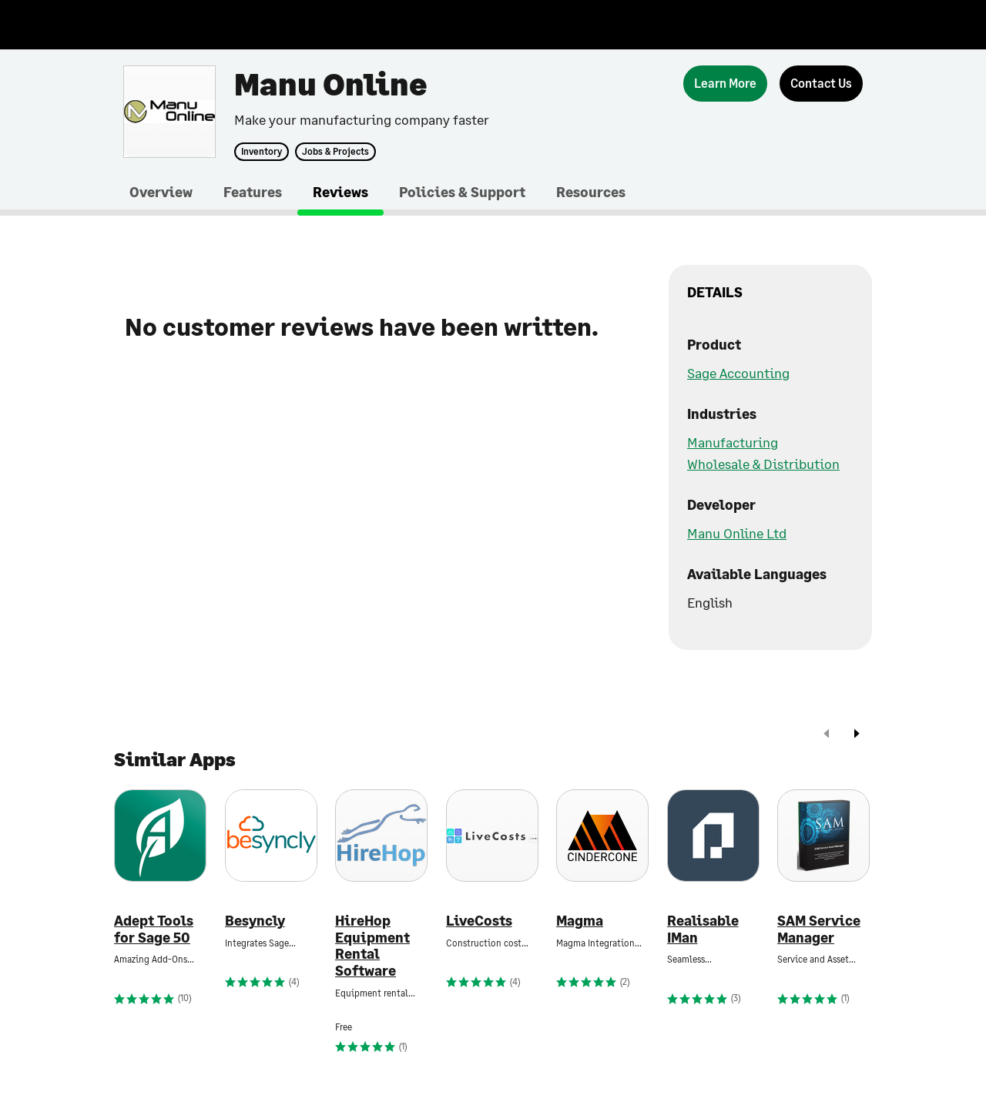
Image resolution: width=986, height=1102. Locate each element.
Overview (161, 191)
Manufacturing (732, 442)
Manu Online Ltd (736, 532)
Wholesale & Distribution (763, 463)
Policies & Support (462, 191)
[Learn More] (725, 83)
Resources (590, 191)
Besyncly (255, 921)
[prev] (826, 735)
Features (252, 191)
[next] (856, 735)
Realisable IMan (703, 929)
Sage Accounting (738, 372)
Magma (579, 921)
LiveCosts (479, 921)
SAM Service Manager (818, 929)
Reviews (340, 191)
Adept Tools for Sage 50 (153, 929)
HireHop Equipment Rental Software (372, 946)
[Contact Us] (821, 83)
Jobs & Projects (335, 151)
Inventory (261, 151)
